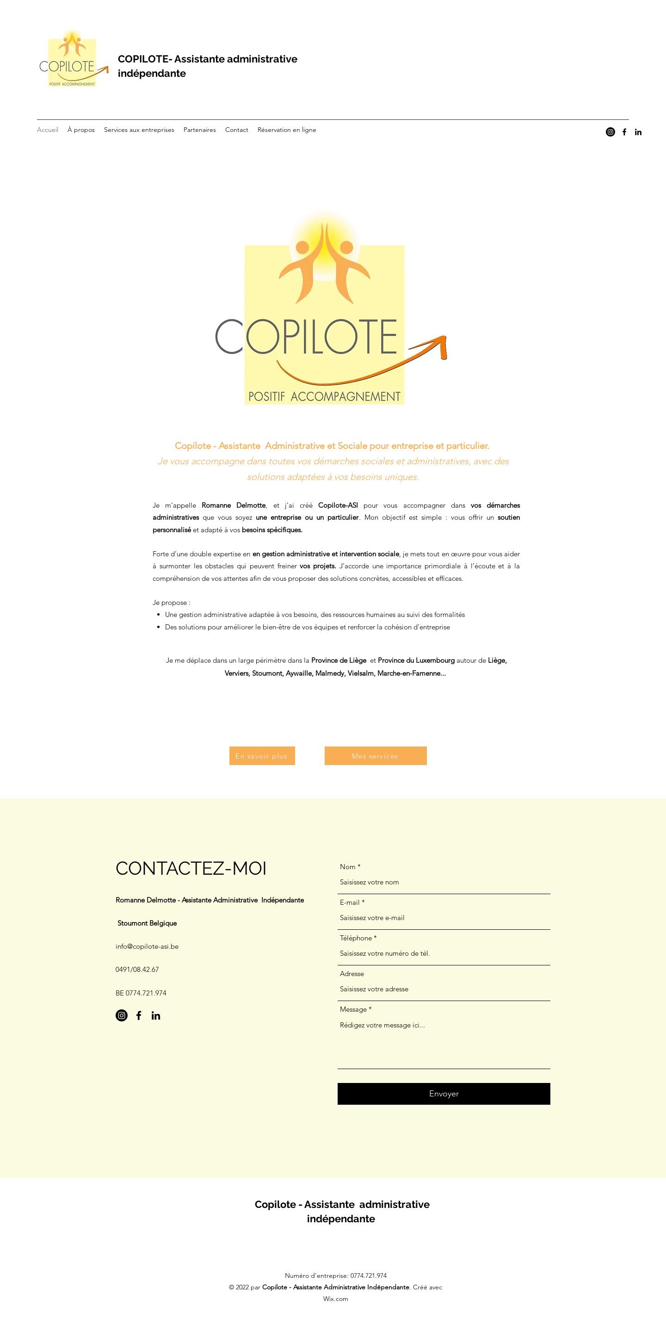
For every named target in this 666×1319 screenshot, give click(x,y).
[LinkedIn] (638, 132)
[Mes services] (376, 756)
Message (353, 1009)
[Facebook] (624, 132)
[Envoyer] (444, 1094)
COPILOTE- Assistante (171, 59)
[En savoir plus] (262, 756)
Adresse (352, 973)
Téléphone (356, 937)
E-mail (350, 902)
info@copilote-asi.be (147, 946)
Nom (348, 866)
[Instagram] (610, 132)
